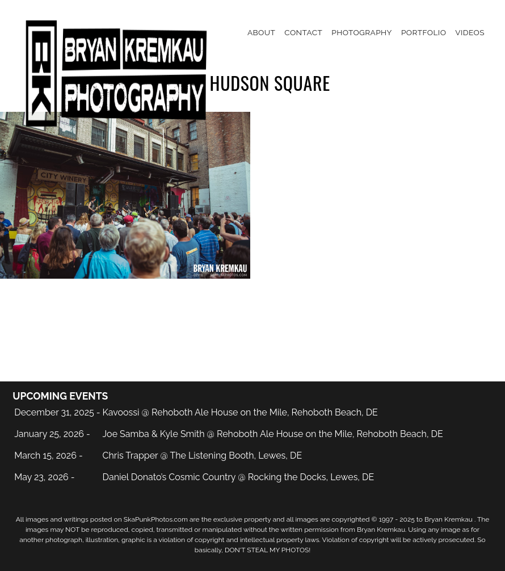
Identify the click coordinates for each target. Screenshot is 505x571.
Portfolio (423, 32)
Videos (470, 32)
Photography (361, 32)
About (261, 32)
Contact (303, 32)
